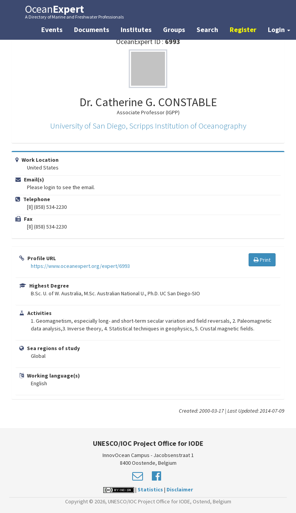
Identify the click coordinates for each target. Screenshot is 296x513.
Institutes (136, 29)
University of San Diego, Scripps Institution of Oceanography (148, 125)
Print (262, 259)
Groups (174, 29)
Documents (91, 29)
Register (243, 29)
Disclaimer (179, 489)
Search (207, 29)
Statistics (150, 489)
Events (51, 29)
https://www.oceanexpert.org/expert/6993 (80, 265)
